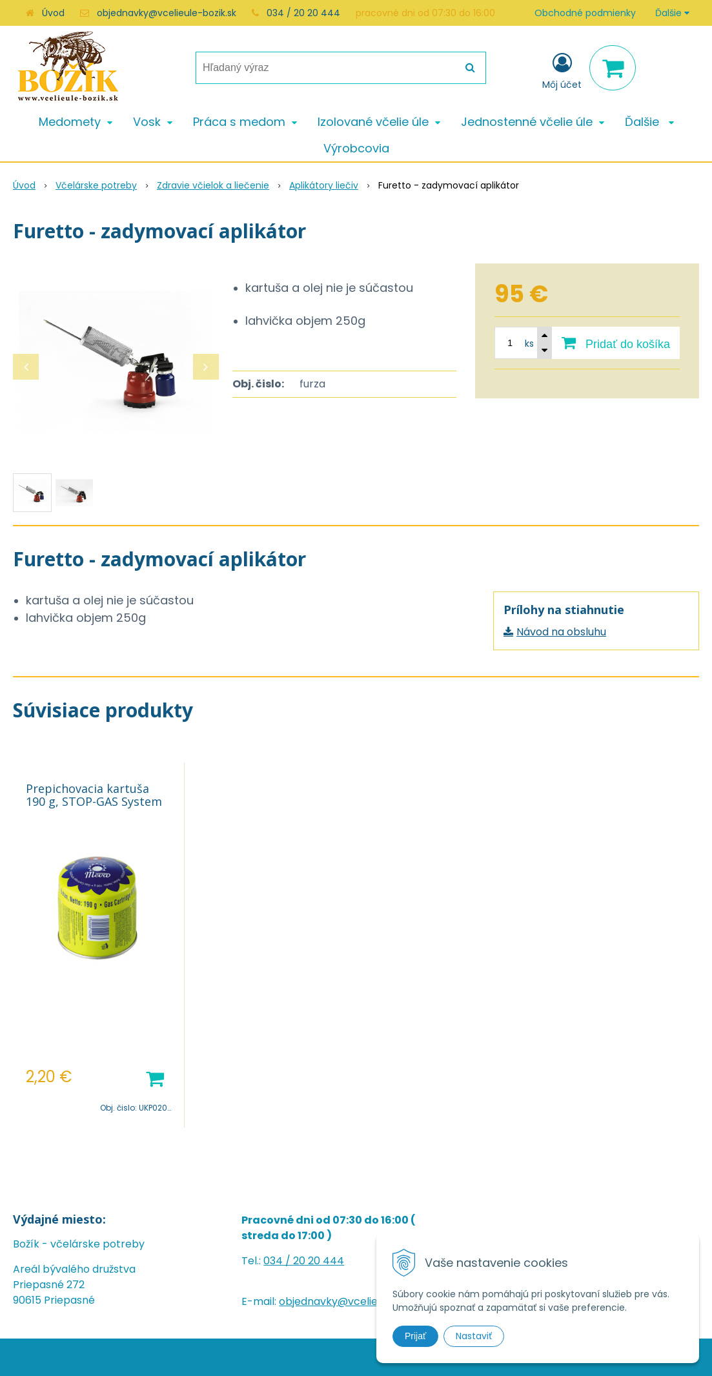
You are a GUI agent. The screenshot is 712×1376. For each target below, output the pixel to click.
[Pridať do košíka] (616, 343)
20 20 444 (318, 1260)
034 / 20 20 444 (303, 12)
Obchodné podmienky (585, 12)
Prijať (415, 1336)
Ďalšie (672, 12)
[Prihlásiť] (562, 70)
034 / (278, 1260)
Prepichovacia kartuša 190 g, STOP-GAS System (94, 795)
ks (529, 343)
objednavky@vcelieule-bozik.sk (166, 12)
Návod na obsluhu (561, 631)
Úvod (53, 12)
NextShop (329, 1356)
